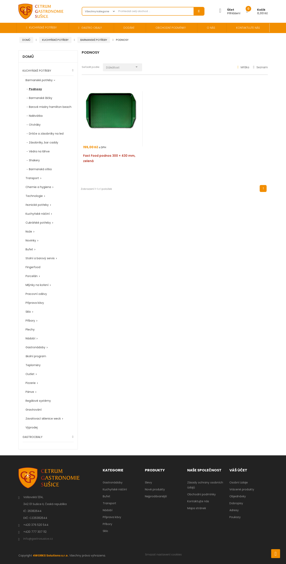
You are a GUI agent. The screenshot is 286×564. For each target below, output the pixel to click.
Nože (29, 232)
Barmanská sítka (40, 169)
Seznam (260, 67)
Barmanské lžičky (40, 98)
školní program (36, 356)
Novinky (31, 240)
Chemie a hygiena (38, 187)
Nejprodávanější (156, 496)
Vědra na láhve (39, 151)
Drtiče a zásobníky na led (46, 134)
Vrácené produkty (241, 489)
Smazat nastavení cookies (163, 554)
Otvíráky (35, 125)
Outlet (30, 374)
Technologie (34, 196)
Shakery (34, 160)
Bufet (29, 249)
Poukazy (235, 517)
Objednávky (237, 496)
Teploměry (33, 365)
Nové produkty (155, 489)
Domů (28, 57)
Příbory (30, 321)
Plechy (30, 329)
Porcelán (32, 276)
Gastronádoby (35, 347)
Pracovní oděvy (36, 294)
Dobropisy (236, 503)
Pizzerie (31, 383)
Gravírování (34, 410)
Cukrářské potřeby (38, 223)
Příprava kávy (35, 303)
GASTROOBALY (33, 437)
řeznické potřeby (37, 205)
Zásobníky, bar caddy (43, 142)
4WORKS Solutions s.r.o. (50, 555)
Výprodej (32, 427)
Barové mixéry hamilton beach (50, 107)
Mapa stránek (196, 508)
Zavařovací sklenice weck (43, 419)
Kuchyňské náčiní (38, 214)
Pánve (30, 392)
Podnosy (35, 89)
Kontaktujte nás (198, 501)
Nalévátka (36, 116)
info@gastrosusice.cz (38, 539)
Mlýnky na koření (37, 285)
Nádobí (30, 338)
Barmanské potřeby (39, 80)
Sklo (28, 312)
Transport (32, 178)
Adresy (234, 510)
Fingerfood (33, 267)
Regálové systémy (38, 401)
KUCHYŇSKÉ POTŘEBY (37, 71)
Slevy (148, 482)
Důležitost (122, 66)
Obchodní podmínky (201, 494)
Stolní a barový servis (40, 258)
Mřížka (243, 67)
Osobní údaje (238, 482)
